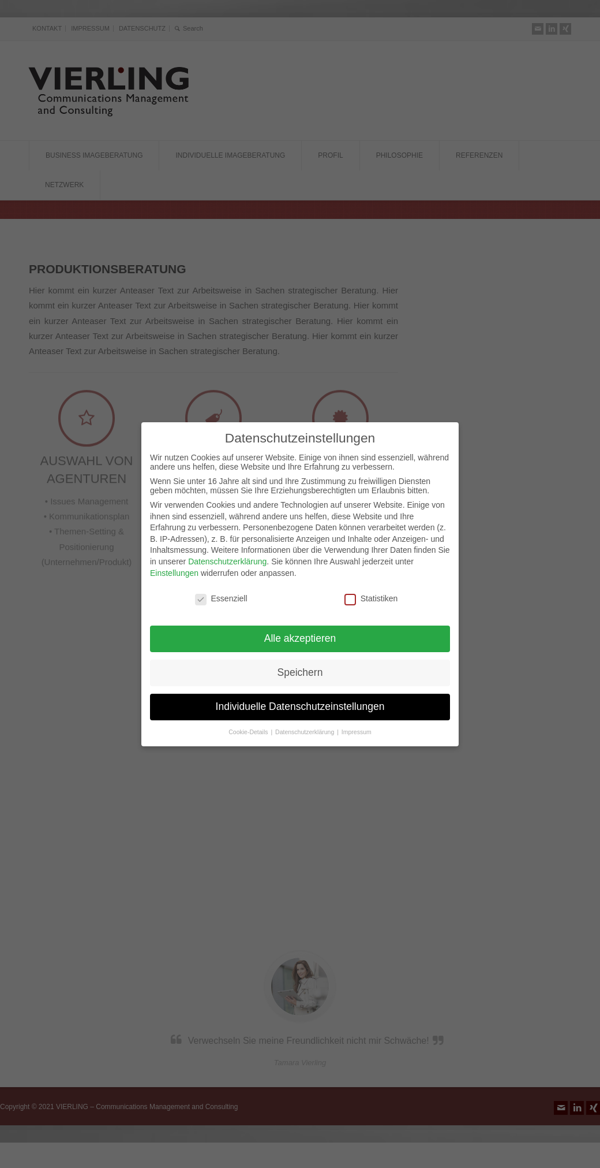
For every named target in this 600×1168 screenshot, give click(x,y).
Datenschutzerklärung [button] (305, 728)
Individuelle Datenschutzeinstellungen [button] (300, 703)
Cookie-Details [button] (248, 728)
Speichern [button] (300, 669)
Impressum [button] (357, 728)
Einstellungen (174, 569)
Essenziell (221, 595)
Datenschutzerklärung (227, 558)
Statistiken (371, 595)
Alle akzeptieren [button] (300, 635)
